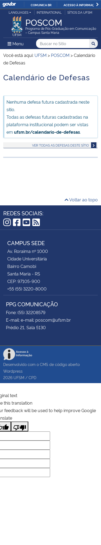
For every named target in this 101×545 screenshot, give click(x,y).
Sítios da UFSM (79, 12)
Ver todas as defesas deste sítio (60, 145)
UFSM (18, 377)
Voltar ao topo (81, 199)
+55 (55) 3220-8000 (27, 289)
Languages (18, 12)
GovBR (9, 4)
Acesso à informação (81, 5)
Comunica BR (41, 5)
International (49, 12)
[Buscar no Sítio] (62, 43)
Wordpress (13, 370)
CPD (32, 377)
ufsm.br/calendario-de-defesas (47, 132)
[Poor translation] (19, 426)
